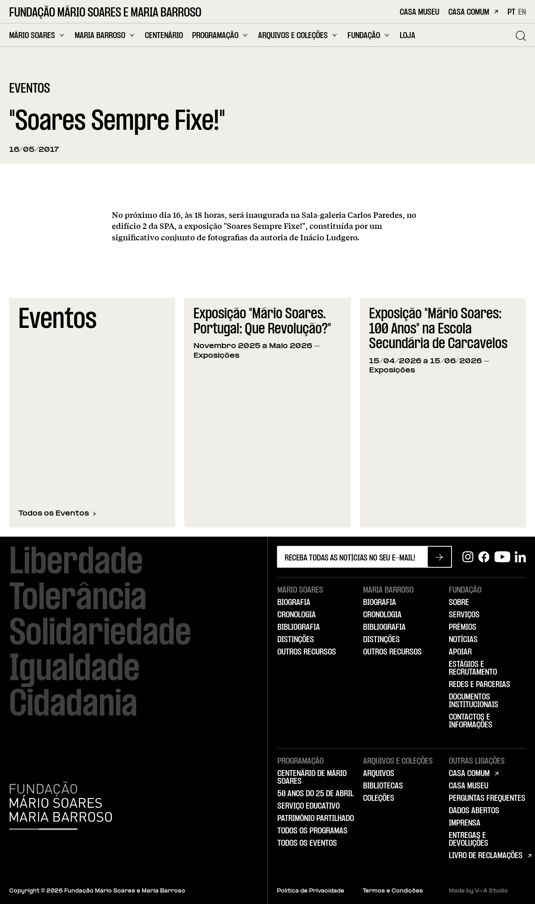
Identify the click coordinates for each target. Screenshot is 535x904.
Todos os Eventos (57, 513)
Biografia (293, 602)
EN (522, 12)
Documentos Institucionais (473, 701)
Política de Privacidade (310, 891)
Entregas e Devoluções (468, 839)
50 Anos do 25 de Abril (315, 794)
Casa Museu (419, 13)
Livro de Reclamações (486, 855)
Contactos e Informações (470, 721)
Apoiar (460, 652)
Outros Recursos (306, 652)
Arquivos (378, 773)
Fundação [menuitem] (369, 35)
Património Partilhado (315, 818)
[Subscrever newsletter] (439, 557)
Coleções (378, 798)
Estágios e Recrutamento (473, 668)
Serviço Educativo (308, 806)
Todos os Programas (312, 831)
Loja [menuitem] (407, 36)
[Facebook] (484, 557)
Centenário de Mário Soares (312, 777)
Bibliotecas (383, 786)
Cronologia (296, 615)
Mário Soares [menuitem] (37, 35)
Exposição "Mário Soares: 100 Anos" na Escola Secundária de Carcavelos (438, 329)
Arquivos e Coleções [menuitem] (298, 35)
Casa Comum (473, 13)
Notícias (463, 639)
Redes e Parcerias (479, 684)
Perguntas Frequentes (487, 798)
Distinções (295, 639)
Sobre (459, 602)
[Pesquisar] (521, 36)
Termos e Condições (393, 891)
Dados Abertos (474, 810)
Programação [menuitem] (220, 35)
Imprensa (464, 823)
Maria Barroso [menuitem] (105, 35)
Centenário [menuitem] (164, 36)
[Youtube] (502, 557)
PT (511, 12)
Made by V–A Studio (478, 891)
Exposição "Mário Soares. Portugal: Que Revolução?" (262, 322)
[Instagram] (468, 557)
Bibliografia (298, 627)
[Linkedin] (520, 557)
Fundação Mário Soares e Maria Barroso (105, 13)
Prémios (462, 627)
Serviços (464, 615)
